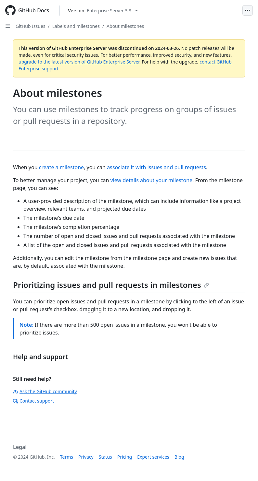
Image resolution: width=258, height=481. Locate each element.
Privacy (86, 457)
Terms (66, 457)
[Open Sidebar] (8, 26)
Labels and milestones (76, 26)
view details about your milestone (151, 180)
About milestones (125, 26)
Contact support (33, 401)
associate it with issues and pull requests (156, 167)
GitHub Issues (30, 26)
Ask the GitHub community (45, 391)
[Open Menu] (247, 10)
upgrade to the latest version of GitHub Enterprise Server (79, 62)
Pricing (124, 457)
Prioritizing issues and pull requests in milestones (111, 284)
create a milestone (61, 167)
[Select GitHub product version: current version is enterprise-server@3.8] (103, 11)
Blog (179, 457)
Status (105, 457)
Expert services (153, 457)
